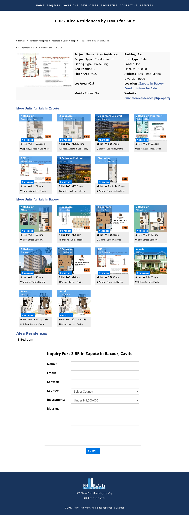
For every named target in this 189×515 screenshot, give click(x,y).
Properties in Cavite (59, 40)
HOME (40, 5)
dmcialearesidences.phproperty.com (151, 98)
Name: (52, 364)
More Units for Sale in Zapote (37, 108)
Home (21, 40)
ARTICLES (146, 5)
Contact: (53, 382)
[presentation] (95, 434)
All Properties (24, 47)
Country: (53, 391)
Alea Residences (48, 47)
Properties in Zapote (101, 40)
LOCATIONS (70, 5)
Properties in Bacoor (80, 40)
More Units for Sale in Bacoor (37, 199)
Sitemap (120, 507)
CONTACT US (129, 5)
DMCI (35, 47)
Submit (93, 450)
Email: (51, 373)
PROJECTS (53, 5)
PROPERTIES (109, 5)
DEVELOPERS (89, 5)
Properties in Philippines (37, 40)
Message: (53, 408)
